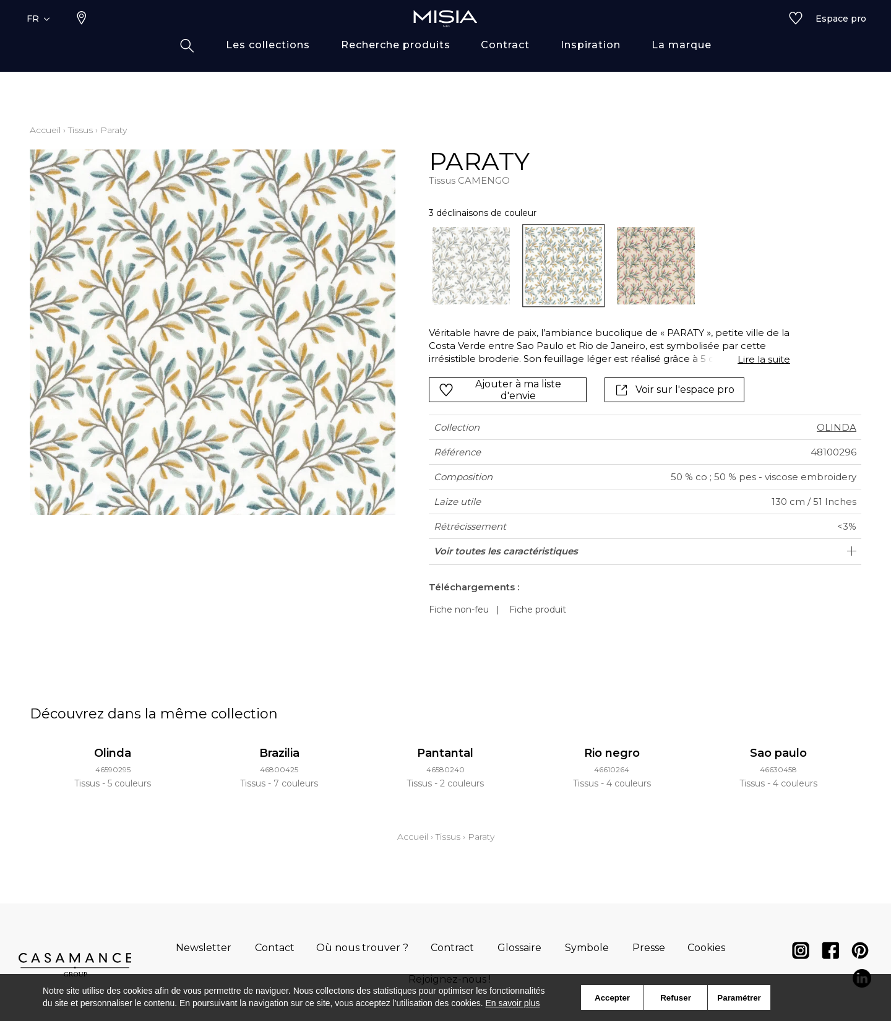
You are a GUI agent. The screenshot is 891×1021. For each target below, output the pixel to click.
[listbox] (602, 265)
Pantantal (445, 753)
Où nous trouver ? (362, 948)
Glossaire (519, 948)
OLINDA (836, 427)
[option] (471, 265)
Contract (452, 948)
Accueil (45, 130)
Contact (275, 948)
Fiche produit (537, 609)
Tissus (80, 130)
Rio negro (612, 753)
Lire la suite (764, 359)
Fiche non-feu (459, 609)
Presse (648, 948)
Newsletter (203, 948)
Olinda (112, 753)
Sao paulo (778, 753)
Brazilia (279, 753)
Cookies (706, 948)
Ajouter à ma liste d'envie (500, 390)
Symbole (587, 948)
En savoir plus (513, 1003)
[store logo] (445, 38)
